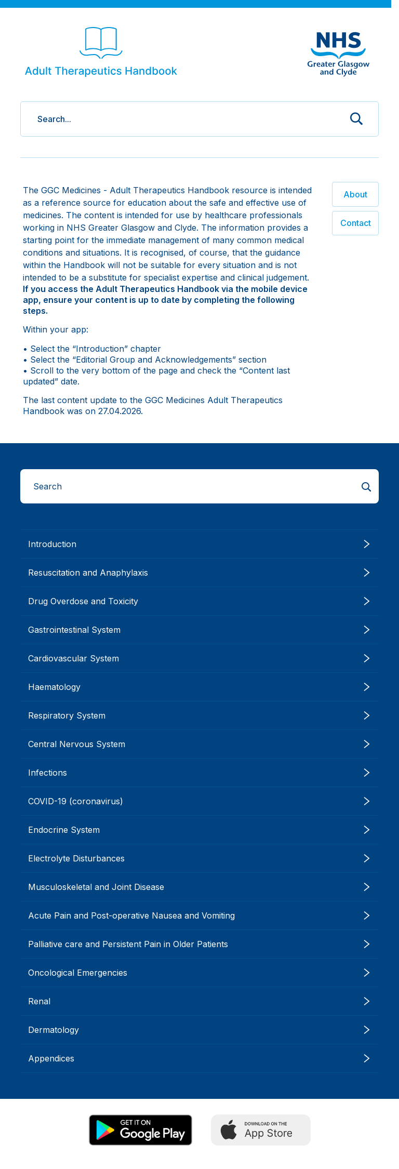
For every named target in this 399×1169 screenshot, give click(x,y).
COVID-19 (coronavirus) (199, 801)
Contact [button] (355, 223)
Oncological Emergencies (199, 972)
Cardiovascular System (199, 658)
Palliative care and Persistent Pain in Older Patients (199, 944)
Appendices (199, 1058)
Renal (199, 1001)
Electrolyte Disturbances (199, 858)
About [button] (355, 194)
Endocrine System (199, 829)
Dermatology (199, 1030)
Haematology (199, 687)
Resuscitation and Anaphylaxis (199, 572)
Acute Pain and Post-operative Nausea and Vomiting (199, 915)
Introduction (199, 544)
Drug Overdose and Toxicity (199, 601)
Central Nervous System (199, 744)
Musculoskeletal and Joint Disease (199, 887)
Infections (199, 772)
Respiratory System (199, 715)
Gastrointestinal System (199, 629)
